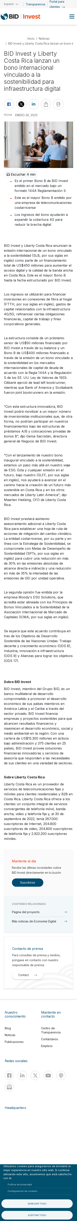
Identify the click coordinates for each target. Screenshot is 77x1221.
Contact (28, 975)
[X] (35, 1075)
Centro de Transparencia (51, 1030)
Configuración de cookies (22, 1191)
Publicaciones (14, 1042)
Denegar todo (37, 1203)
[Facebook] (9, 1075)
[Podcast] (61, 1075)
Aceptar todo (37, 1215)
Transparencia (35, 4)
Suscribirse (27, 882)
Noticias (44, 38)
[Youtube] (48, 1075)
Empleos (47, 1046)
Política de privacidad (20, 1184)
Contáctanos (49, 1039)
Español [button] (9, 4)
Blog (8, 1028)
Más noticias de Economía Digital (34, 921)
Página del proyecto (26, 912)
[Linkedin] (22, 1075)
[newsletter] (9, 1086)
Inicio (31, 38)
